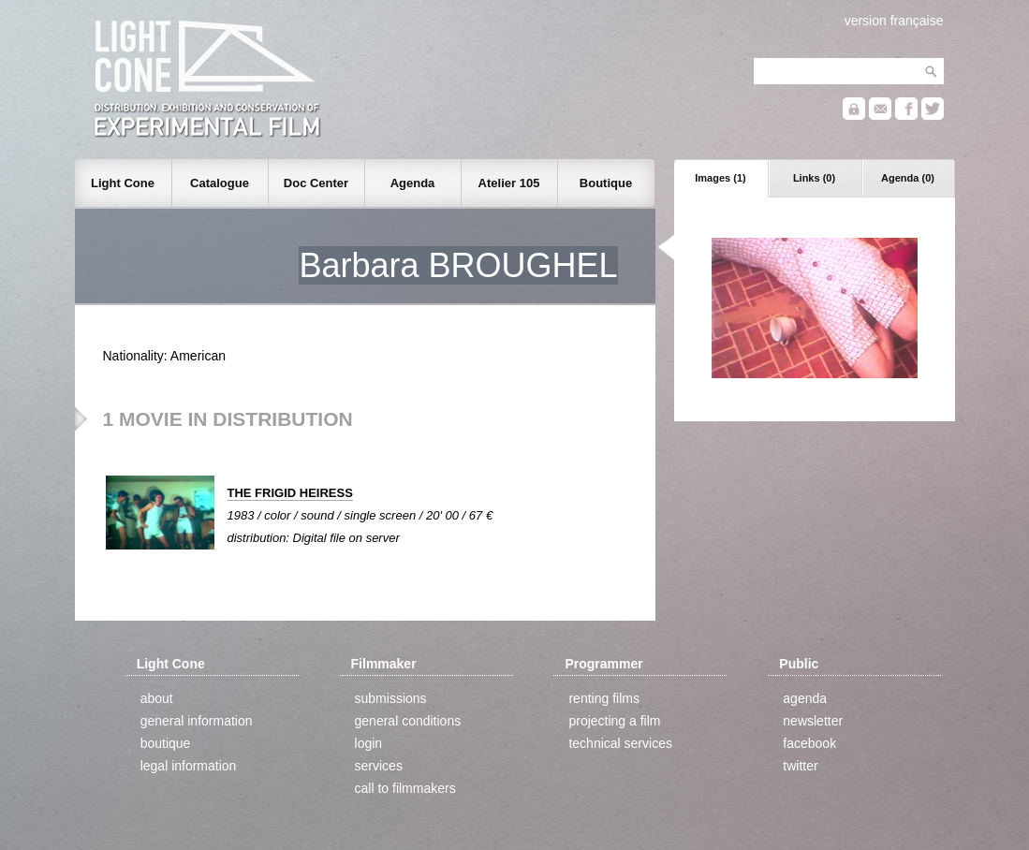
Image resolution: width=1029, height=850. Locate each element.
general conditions (408, 720)
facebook (809, 743)
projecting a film (614, 720)
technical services (620, 743)
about (156, 698)
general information (196, 720)
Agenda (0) (907, 177)
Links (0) (814, 177)
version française (894, 20)
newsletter (813, 720)
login (369, 743)
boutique (165, 743)
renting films (603, 698)
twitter (800, 765)
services (379, 765)
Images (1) (720, 177)
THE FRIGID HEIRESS (290, 493)
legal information (188, 765)
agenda (805, 698)
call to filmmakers (405, 788)
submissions (391, 698)
